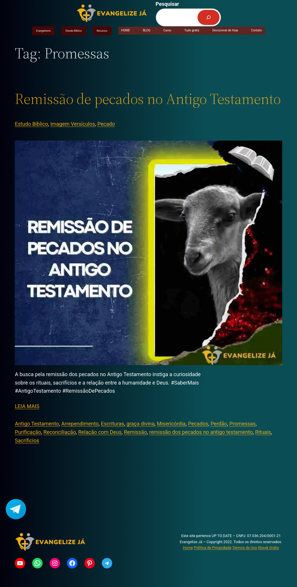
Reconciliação (60, 432)
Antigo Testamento (37, 424)
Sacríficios (27, 440)
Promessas (242, 424)
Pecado (106, 124)
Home (188, 547)
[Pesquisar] (209, 17)
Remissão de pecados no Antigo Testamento (148, 98)
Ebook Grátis (268, 547)
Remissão (135, 432)
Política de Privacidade (212, 547)
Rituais (263, 432)
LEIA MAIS (27, 406)
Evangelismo (43, 30)
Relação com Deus (100, 432)
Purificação (28, 432)
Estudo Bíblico (74, 30)
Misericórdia (171, 424)
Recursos (102, 30)
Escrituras (112, 424)
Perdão (219, 424)
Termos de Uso (244, 547)
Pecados (198, 424)
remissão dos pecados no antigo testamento (201, 432)
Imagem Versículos (72, 124)
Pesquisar (167, 4)
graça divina (140, 424)
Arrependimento (80, 424)
